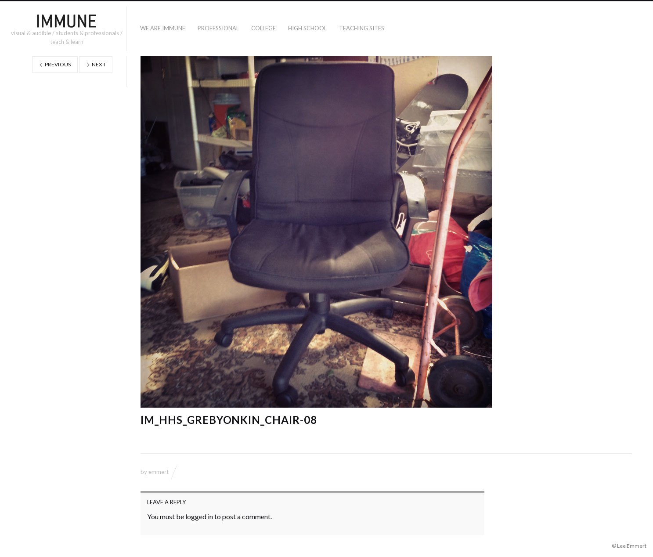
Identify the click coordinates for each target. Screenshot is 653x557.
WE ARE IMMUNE (162, 28)
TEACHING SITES (361, 28)
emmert (158, 471)
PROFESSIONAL (218, 28)
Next (96, 64)
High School (307, 28)
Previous (55, 64)
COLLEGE (263, 28)
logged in (199, 516)
